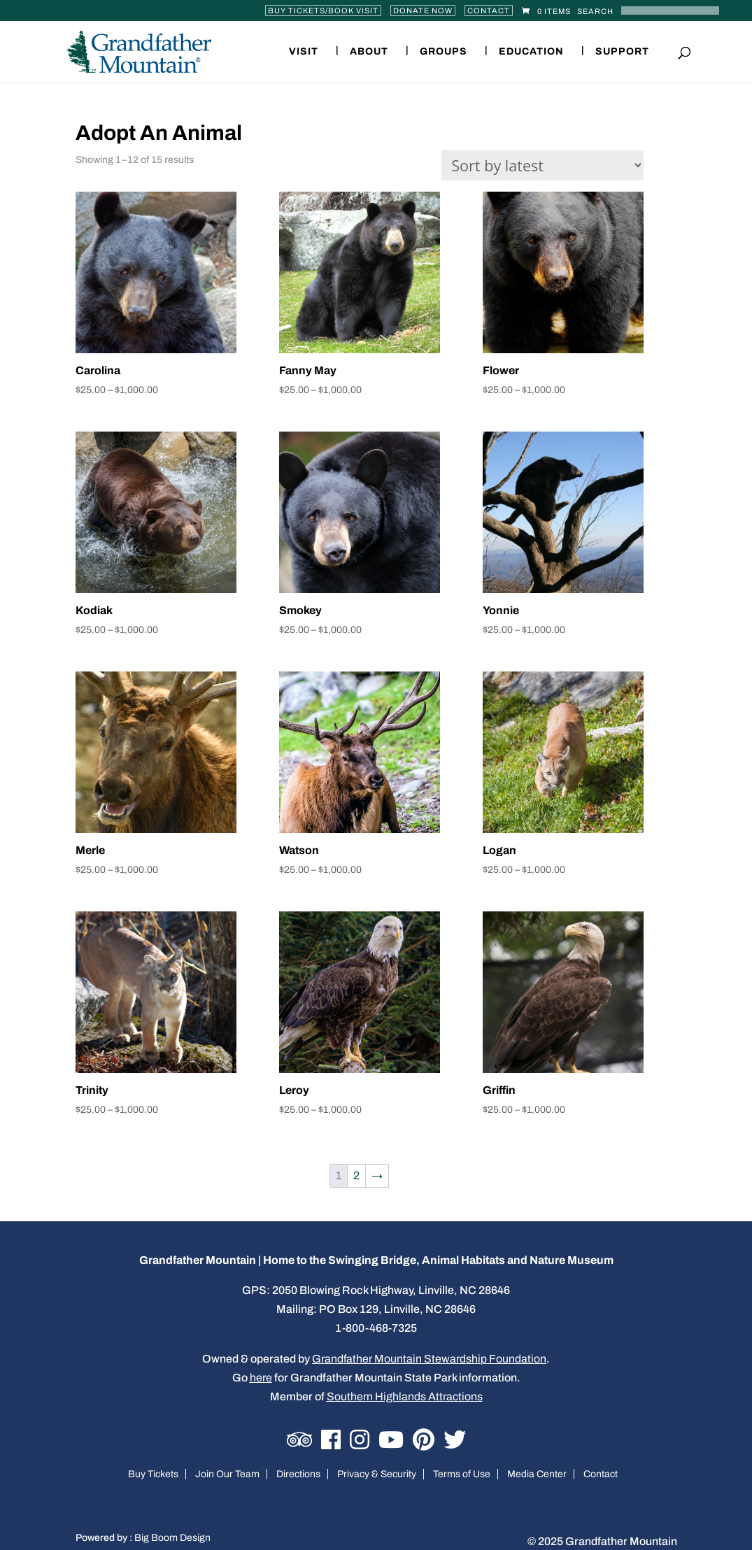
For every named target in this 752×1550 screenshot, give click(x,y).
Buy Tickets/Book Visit (323, 10)
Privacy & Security (376, 1474)
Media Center (537, 1474)
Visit (303, 52)
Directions (298, 1474)
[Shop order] (542, 165)
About (369, 52)
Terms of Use (461, 1474)
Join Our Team (227, 1474)
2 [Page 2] (356, 1175)
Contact (488, 10)
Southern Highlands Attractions (405, 1396)
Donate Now (423, 10)
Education (531, 52)
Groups (443, 52)
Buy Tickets (153, 1474)
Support (622, 52)
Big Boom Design (172, 1538)
